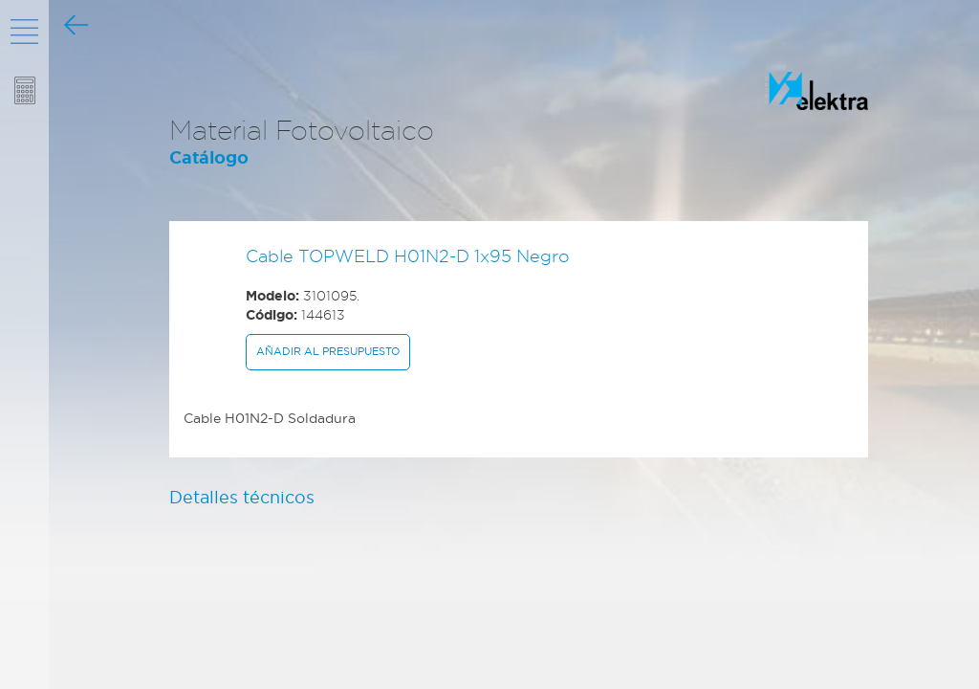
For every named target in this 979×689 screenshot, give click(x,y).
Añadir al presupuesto (328, 351)
